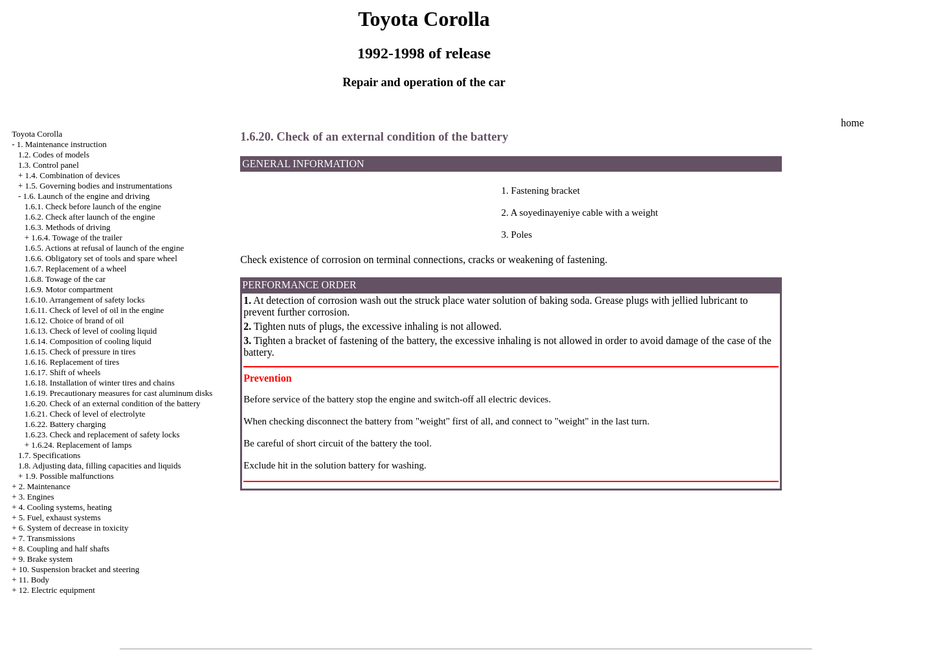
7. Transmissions (47, 538)
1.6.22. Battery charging (65, 424)
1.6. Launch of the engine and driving (86, 196)
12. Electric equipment (57, 590)
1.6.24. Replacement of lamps (81, 445)
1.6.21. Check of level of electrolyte (85, 414)
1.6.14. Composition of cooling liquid (88, 341)
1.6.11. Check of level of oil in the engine (94, 310)
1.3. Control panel (48, 165)
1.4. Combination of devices (72, 175)
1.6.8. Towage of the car (65, 279)
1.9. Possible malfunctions (69, 476)
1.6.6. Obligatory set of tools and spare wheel (101, 258)
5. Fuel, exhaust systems (60, 517)
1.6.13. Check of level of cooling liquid (91, 331)
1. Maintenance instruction (62, 144)
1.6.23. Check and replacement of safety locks (102, 434)
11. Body (34, 579)
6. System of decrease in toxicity (74, 528)
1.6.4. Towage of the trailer (76, 237)
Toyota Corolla (37, 134)
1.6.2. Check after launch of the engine (90, 217)
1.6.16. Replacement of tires (72, 362)
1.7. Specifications (49, 455)
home (852, 122)
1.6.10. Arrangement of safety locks (85, 300)
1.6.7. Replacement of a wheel (76, 268)
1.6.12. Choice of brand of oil (74, 320)
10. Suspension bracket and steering (79, 569)
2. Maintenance (45, 486)
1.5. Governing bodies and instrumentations (98, 186)
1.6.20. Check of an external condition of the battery (113, 403)
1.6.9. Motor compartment (69, 289)
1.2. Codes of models (53, 154)
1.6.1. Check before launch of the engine (93, 206)
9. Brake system (45, 559)
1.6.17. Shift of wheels (63, 372)
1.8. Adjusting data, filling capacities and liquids (99, 465)
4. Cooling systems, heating (65, 507)
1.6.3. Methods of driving (68, 227)
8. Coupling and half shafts (64, 548)
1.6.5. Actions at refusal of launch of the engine (104, 248)
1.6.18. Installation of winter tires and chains (100, 382)
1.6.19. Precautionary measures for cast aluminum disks (119, 393)
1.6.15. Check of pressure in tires (80, 351)
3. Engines (36, 497)
